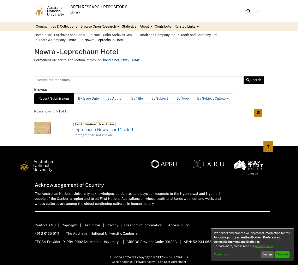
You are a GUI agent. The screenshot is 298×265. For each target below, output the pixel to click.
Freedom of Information (143, 225)
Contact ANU (45, 225)
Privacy (112, 225)
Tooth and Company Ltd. (157, 35)
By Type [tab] (183, 98)
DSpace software (123, 257)
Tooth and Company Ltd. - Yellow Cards (201, 35)
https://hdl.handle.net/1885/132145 (113, 60)
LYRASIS (181, 257)
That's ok (282, 254)
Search (253, 80)
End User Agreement (172, 262)
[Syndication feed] (258, 113)
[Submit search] (248, 11)
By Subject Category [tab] (213, 98)
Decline (267, 254)
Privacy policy (145, 262)
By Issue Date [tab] (88, 98)
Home (38, 35)
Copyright (70, 225)
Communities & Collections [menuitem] (56, 26)
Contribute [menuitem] (163, 26)
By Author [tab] (115, 98)
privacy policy (264, 246)
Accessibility (178, 225)
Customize (221, 254)
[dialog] (252, 245)
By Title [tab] (137, 98)
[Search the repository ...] (139, 80)
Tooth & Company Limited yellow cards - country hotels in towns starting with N (59, 40)
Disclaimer (92, 225)
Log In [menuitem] (256, 11)
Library (75, 12)
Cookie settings (122, 262)
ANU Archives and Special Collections (68, 35)
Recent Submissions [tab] (54, 98)
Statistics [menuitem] (129, 26)
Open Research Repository (98, 7)
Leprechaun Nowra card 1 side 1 (103, 129)
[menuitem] (99, 26)
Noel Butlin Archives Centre (114, 35)
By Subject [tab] (159, 98)
